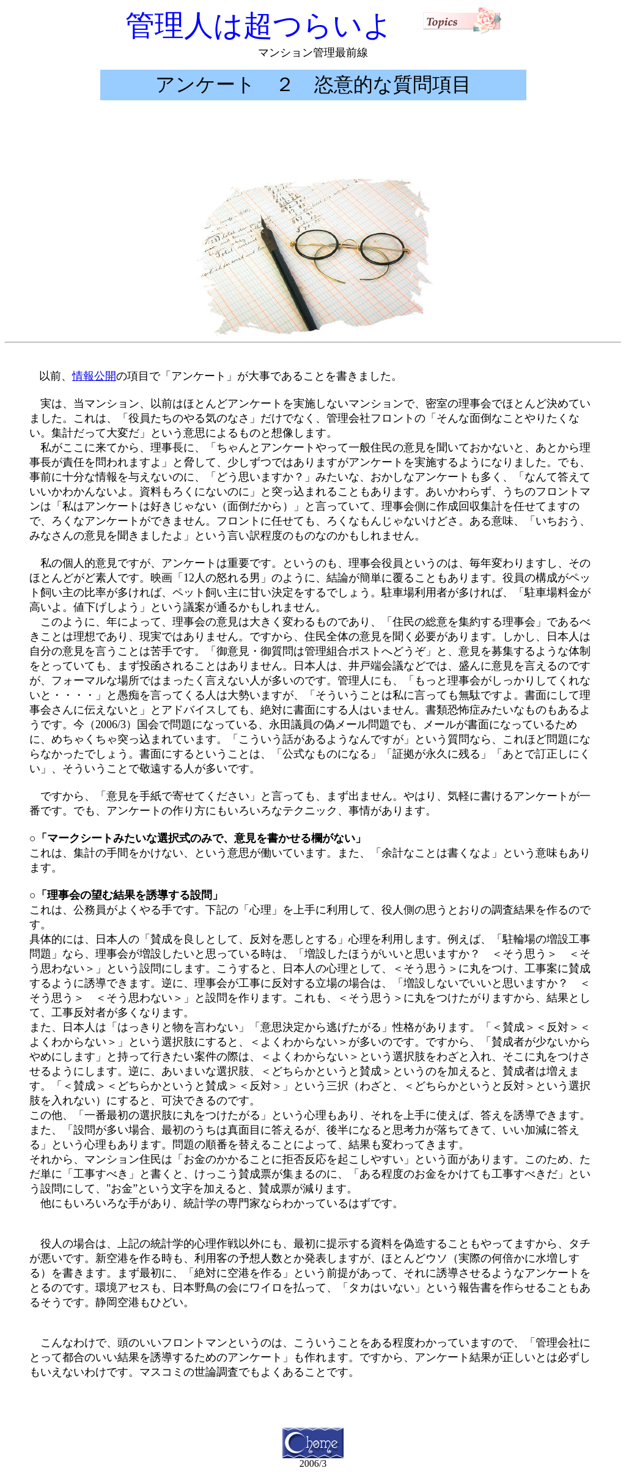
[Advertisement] (313, 138)
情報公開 (94, 376)
